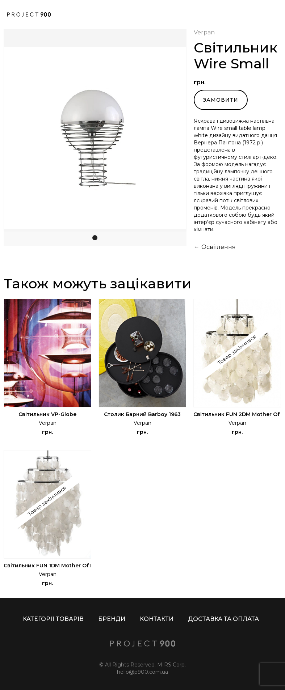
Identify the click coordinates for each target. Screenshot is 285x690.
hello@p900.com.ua (142, 672)
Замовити (220, 100)
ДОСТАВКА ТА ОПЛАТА (223, 618)
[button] (18, 137)
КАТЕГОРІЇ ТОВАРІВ (53, 618)
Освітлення (218, 247)
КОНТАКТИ (156, 618)
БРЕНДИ (111, 618)
